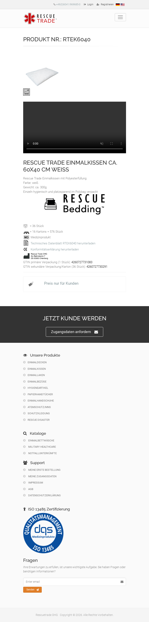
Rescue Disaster (36, 419)
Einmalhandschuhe (38, 400)
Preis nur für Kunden (61, 283)
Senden (32, 590)
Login (90, 4)
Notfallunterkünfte (40, 453)
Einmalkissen (34, 368)
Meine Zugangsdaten (39, 476)
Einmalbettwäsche (38, 440)
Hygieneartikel (35, 387)
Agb (28, 489)
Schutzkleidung (36, 413)
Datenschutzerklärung (42, 495)
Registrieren (107, 4)
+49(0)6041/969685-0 (68, 4)
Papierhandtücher (38, 394)
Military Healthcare (39, 446)
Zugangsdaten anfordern (74, 332)
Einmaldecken (35, 362)
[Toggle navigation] (120, 17)
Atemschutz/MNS (37, 407)
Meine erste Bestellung (41, 469)
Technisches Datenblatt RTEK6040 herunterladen (63, 243)
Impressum (33, 482)
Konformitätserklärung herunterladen (55, 249)
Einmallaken (34, 375)
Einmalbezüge (34, 381)
